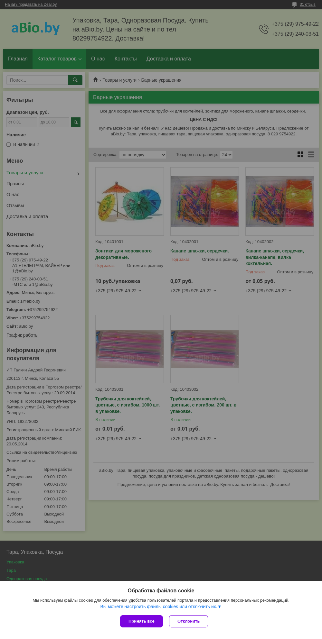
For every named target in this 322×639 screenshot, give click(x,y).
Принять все (141, 621)
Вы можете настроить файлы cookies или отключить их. (158, 606)
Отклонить (189, 621)
